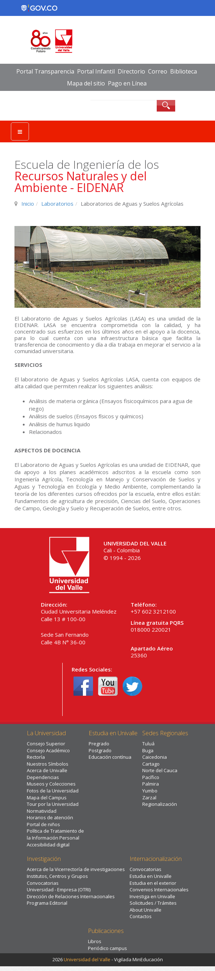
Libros (94, 941)
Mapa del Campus (47, 797)
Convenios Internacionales (159, 889)
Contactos (141, 916)
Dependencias (43, 777)
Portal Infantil (96, 71)
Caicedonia (154, 757)
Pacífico (150, 777)
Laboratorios (57, 203)
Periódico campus (107, 948)
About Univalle (145, 910)
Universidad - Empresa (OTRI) (58, 889)
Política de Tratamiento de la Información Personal (55, 834)
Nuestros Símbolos (47, 764)
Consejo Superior (46, 743)
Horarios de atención (50, 817)
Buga (147, 750)
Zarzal (149, 797)
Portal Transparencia (45, 71)
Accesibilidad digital (48, 844)
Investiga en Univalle (152, 896)
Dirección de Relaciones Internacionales (71, 896)
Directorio (131, 71)
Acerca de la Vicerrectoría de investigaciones (76, 869)
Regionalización (159, 804)
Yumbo (149, 790)
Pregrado (99, 743)
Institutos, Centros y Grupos (57, 876)
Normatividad (41, 811)
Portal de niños (43, 824)
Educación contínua (110, 757)
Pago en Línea (127, 83)
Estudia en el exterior (153, 883)
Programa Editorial (47, 903)
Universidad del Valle (87, 959)
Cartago (151, 764)
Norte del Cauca (159, 770)
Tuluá (148, 743)
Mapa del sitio (86, 83)
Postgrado (100, 750)
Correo (157, 71)
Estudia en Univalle (151, 876)
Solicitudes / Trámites (153, 903)
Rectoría (36, 757)
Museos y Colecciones (51, 783)
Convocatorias (43, 883)
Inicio (27, 203)
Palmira (150, 783)
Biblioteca (183, 71)
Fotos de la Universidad (53, 790)
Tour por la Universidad (53, 804)
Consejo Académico (48, 750)
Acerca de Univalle (47, 770)
